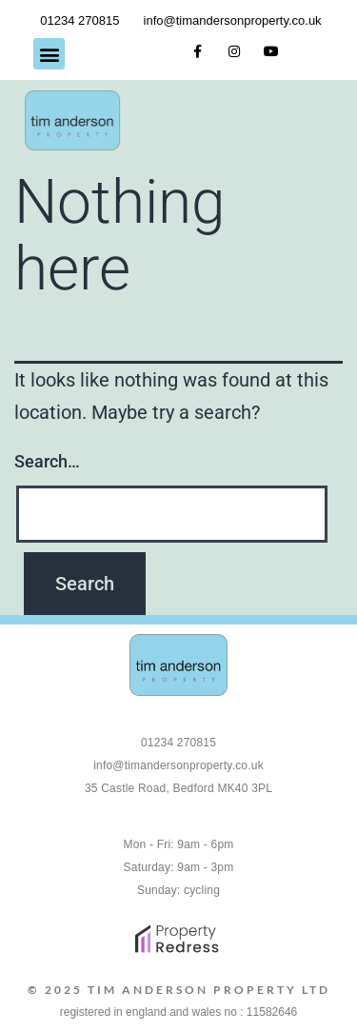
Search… (47, 461)
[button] (49, 53)
